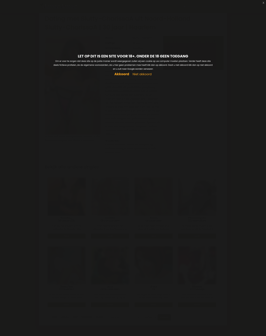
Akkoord (121, 74)
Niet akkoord (141, 74)
